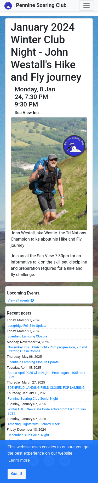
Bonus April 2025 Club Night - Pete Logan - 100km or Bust (46, 375)
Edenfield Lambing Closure (27, 336)
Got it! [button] (16, 474)
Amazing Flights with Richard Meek (34, 424)
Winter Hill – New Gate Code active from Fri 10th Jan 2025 (47, 411)
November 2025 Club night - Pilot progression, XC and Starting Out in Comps (47, 349)
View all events (21, 300)
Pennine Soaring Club (35, 6)
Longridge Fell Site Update (27, 326)
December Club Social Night (28, 435)
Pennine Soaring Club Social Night (33, 398)
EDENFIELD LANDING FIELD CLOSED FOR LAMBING (46, 388)
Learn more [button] (19, 460)
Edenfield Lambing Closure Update (33, 362)
